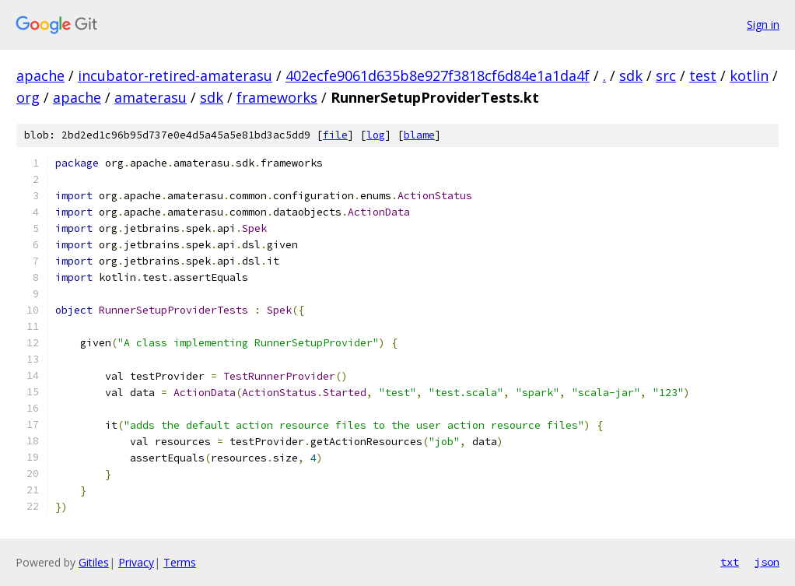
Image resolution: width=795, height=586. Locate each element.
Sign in (763, 24)
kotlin (749, 75)
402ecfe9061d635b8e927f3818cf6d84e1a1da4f (437, 75)
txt (729, 562)
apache (40, 75)
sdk (631, 75)
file (335, 135)
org (28, 97)
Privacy (136, 562)
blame (419, 135)
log (375, 135)
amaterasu (150, 97)
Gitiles (94, 562)
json (767, 562)
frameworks (276, 97)
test (702, 75)
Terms (179, 562)
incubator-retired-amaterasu (175, 75)
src (666, 75)
